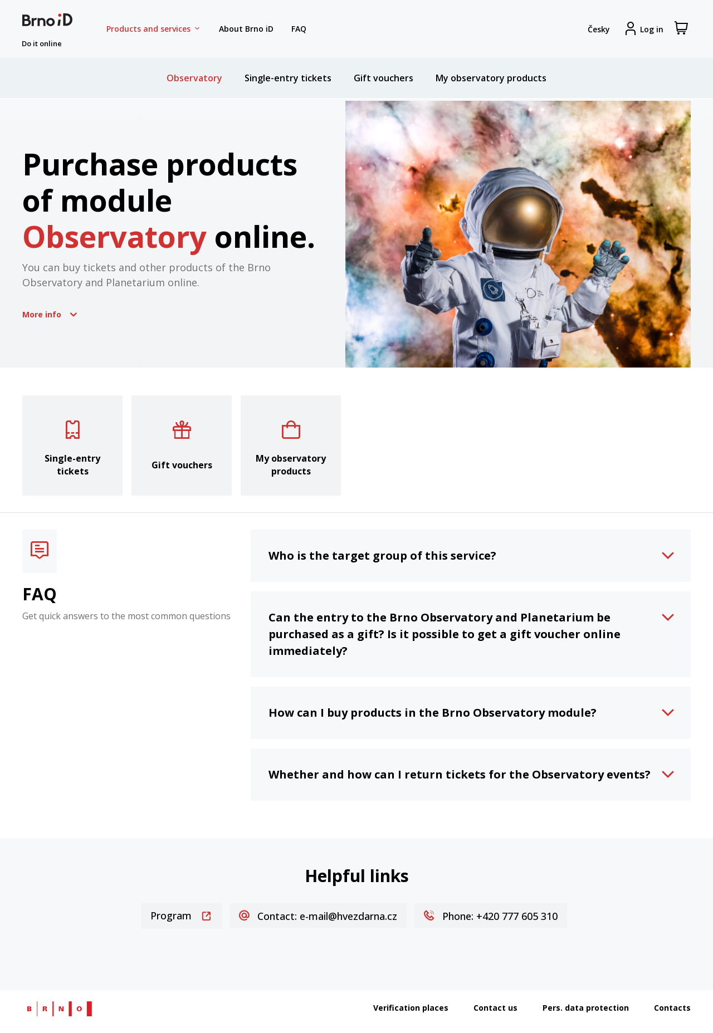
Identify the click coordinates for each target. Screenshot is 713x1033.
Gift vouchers (383, 78)
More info (49, 313)
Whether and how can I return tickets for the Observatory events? (459, 774)
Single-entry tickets (288, 78)
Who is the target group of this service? (382, 555)
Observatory (194, 78)
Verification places (410, 1007)
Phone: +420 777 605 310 (491, 916)
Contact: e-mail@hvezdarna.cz (318, 916)
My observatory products (491, 78)
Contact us (495, 1007)
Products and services (153, 29)
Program (181, 915)
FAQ (298, 28)
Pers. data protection (586, 1007)
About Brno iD (246, 28)
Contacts (672, 1007)
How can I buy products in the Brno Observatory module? (432, 712)
